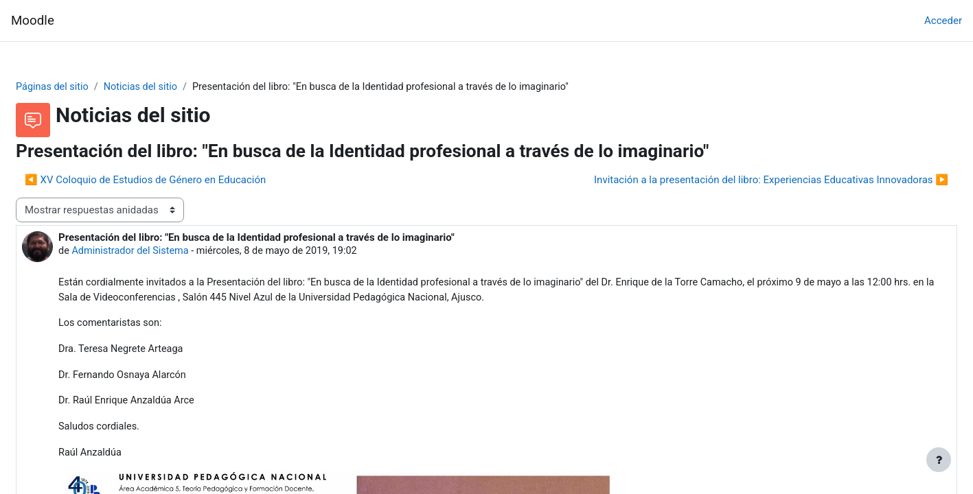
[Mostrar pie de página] (938, 459)
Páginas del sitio (86, 87)
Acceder (943, 20)
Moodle (32, 20)
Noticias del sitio (177, 87)
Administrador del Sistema (166, 252)
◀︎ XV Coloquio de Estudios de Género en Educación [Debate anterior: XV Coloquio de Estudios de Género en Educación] (178, 180)
